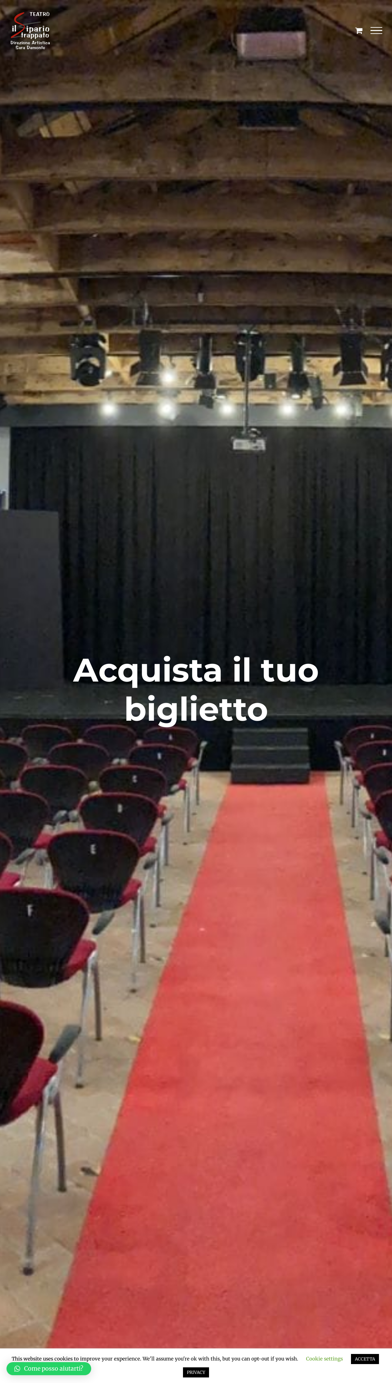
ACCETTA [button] (365, 1359)
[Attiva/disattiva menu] (376, 30)
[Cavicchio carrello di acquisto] (358, 30)
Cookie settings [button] (324, 1359)
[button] (49, 1368)
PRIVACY (196, 1372)
